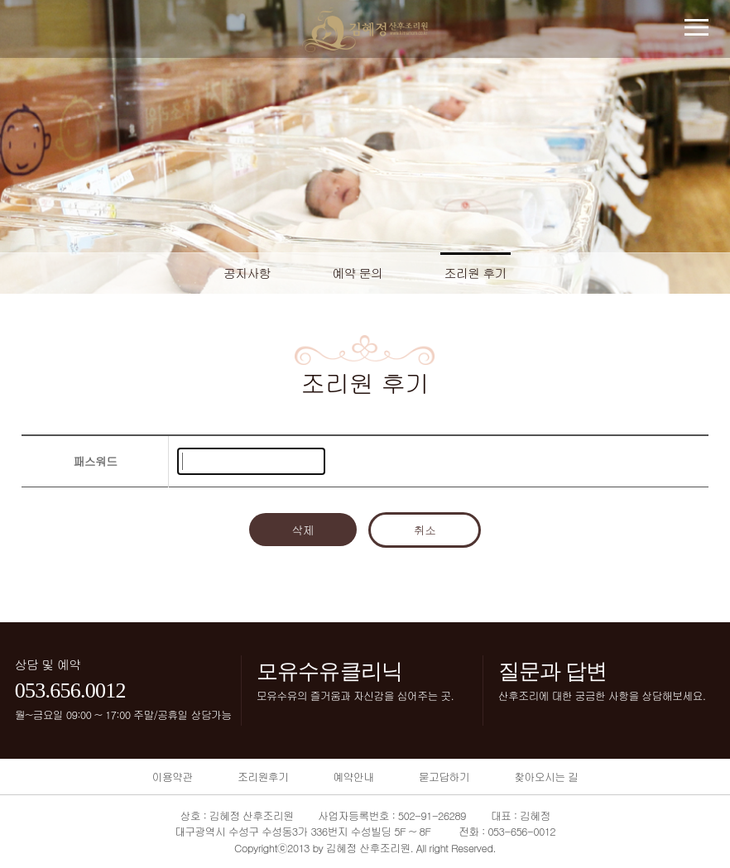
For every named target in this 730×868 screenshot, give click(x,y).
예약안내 (353, 776)
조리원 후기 (475, 272)
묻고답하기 (444, 776)
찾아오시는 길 (546, 776)
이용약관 (172, 776)
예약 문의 (357, 272)
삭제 (303, 529)
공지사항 (247, 272)
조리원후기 (263, 776)
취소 (425, 529)
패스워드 (95, 461)
